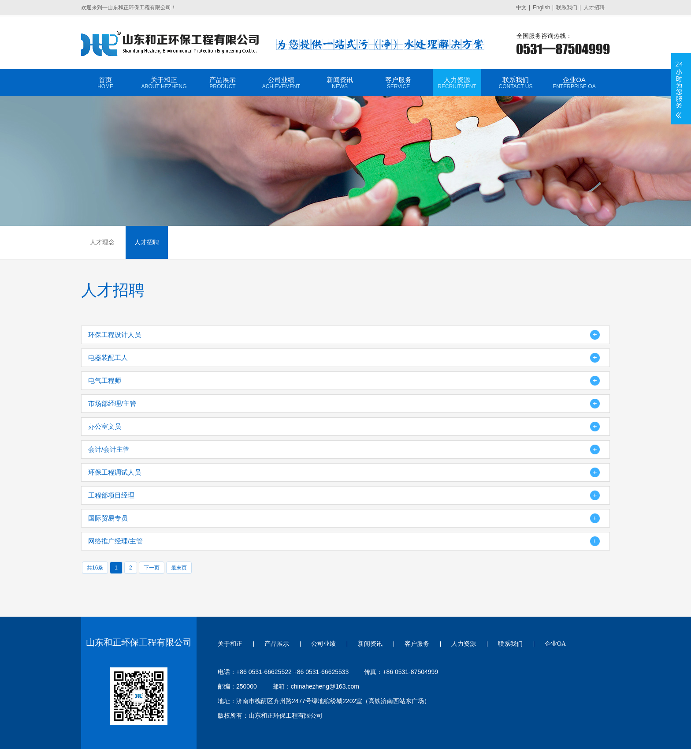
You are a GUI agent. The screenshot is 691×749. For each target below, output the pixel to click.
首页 (105, 83)
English (541, 7)
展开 (679, 88)
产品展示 (222, 83)
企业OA (574, 83)
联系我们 (566, 7)
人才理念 (102, 242)
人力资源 (457, 83)
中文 (521, 7)
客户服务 (398, 83)
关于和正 (164, 83)
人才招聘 (594, 7)
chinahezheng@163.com (325, 686)
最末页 (179, 568)
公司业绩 (281, 83)
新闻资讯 (340, 83)
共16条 (95, 568)
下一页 (152, 568)
